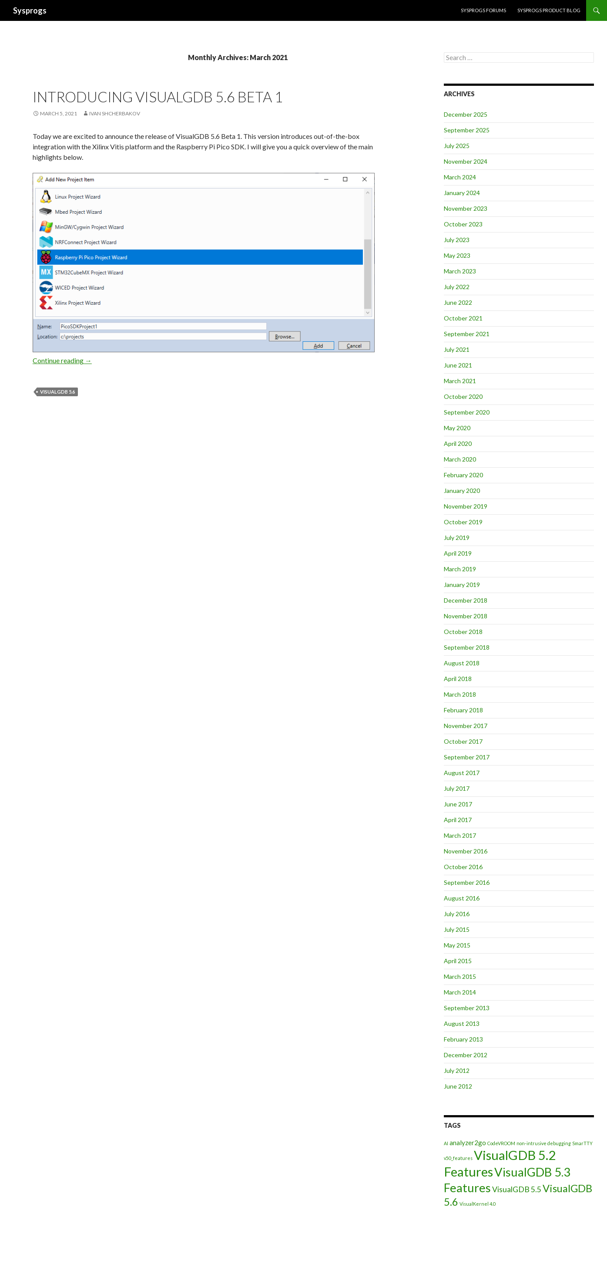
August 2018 (462, 663)
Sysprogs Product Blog (548, 10)
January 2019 (462, 584)
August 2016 (462, 898)
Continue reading (62, 360)
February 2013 (463, 1039)
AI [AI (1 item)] (446, 1143)
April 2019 (458, 553)
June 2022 (458, 302)
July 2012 (457, 1070)
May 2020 (457, 428)
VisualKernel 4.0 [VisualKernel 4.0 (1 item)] (477, 1204)
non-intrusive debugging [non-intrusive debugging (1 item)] (543, 1143)
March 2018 (460, 694)
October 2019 (463, 522)
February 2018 (463, 710)
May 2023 (457, 255)
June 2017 (458, 804)
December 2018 (465, 600)
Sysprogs (30, 10)
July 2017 (457, 788)
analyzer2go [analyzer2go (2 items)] (467, 1142)
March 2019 (460, 569)
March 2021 (460, 380)
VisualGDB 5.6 (57, 391)
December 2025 (465, 114)
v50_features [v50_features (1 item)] (458, 1158)
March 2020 (460, 459)
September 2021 (467, 333)
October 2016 (463, 866)
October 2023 (463, 224)
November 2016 (465, 851)
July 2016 (457, 913)
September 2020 (467, 412)
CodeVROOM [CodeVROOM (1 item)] (501, 1143)
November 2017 (465, 725)
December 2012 (465, 1055)
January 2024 (462, 192)
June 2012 (458, 1086)
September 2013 (467, 1007)
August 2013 (462, 1023)
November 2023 (465, 208)
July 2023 (457, 239)
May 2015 (457, 945)
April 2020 (458, 443)
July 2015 (457, 929)
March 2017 (460, 835)
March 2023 (460, 271)
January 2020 (462, 490)
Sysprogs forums (483, 10)
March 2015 (460, 976)
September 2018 (467, 647)
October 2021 (463, 318)
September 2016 (467, 882)
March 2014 (460, 992)
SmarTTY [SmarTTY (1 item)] (582, 1143)
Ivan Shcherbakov (114, 113)
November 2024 (465, 161)
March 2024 (460, 177)
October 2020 (463, 396)
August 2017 (462, 772)
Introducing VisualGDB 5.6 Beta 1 (158, 96)
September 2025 (467, 130)
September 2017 (467, 757)
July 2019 (457, 537)
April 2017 (458, 819)
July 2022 (457, 286)
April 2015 (458, 960)
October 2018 (463, 631)
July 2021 (457, 349)
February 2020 (463, 475)
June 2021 (458, 365)
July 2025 (457, 145)
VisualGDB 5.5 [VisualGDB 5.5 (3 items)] (516, 1189)
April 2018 (458, 678)
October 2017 (463, 741)
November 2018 (465, 616)
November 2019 (465, 506)
